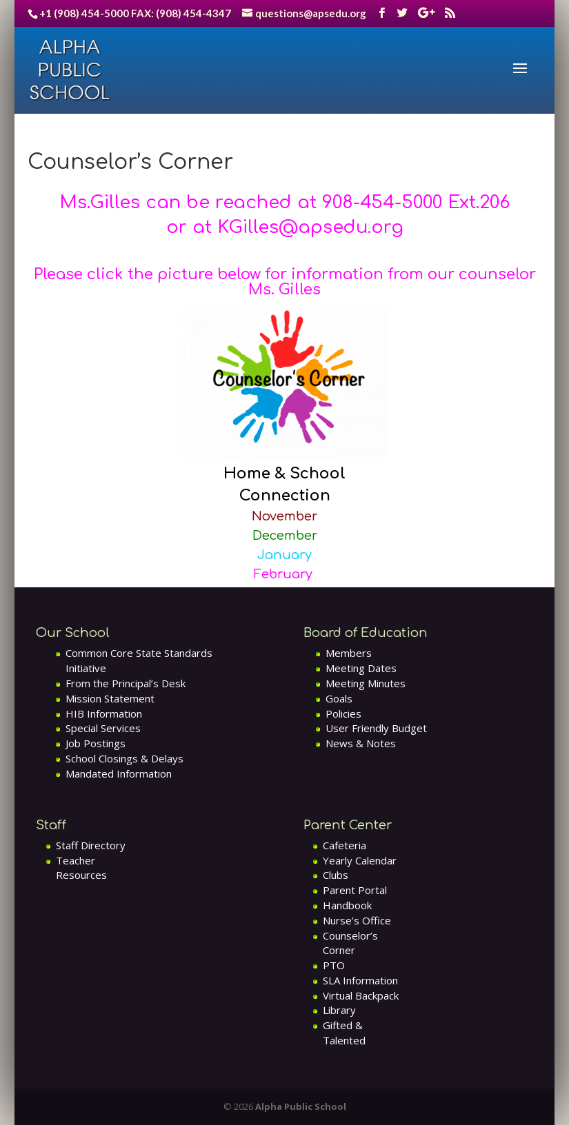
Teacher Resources (81, 867)
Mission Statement (110, 698)
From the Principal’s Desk (126, 683)
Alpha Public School (300, 1106)
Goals (339, 698)
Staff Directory (91, 845)
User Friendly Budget (376, 728)
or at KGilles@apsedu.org (284, 227)
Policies (343, 713)
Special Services (103, 728)
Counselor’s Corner (350, 943)
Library (339, 1010)
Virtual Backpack (361, 995)
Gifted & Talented (344, 1032)
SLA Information (360, 980)
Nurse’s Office (357, 920)
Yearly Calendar (360, 860)
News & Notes (361, 743)
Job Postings (96, 743)
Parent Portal (355, 890)
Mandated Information (119, 773)
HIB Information (104, 713)
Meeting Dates (361, 668)
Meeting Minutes (366, 683)
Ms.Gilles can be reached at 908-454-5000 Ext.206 (284, 202)
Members (349, 653)
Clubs (335, 875)
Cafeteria (344, 845)
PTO (334, 965)
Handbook (347, 905)
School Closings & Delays (124, 758)
